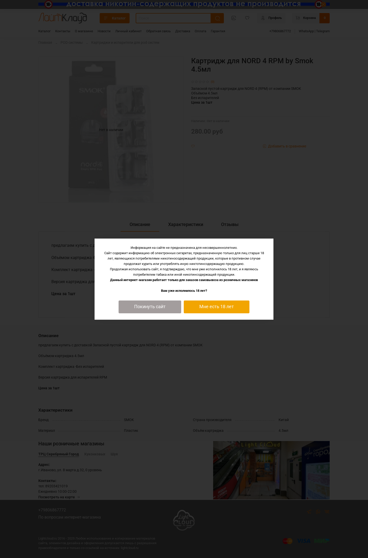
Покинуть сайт (150, 306)
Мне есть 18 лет (216, 306)
